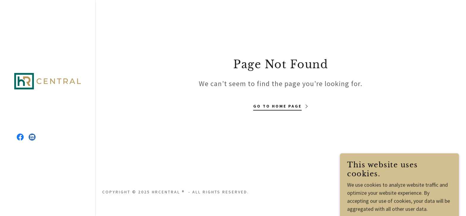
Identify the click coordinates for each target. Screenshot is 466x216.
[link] (47, 80)
